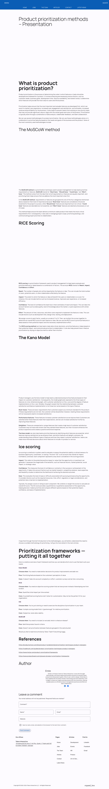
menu (5, 3)
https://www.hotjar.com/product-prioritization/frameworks (38, 652)
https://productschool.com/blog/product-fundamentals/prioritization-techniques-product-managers (52, 645)
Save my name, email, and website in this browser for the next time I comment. (44, 725)
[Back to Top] (89, 785)
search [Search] (104, 3)
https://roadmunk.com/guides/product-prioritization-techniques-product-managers (47, 649)
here (63, 632)
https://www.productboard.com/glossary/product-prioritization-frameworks (44, 656)
